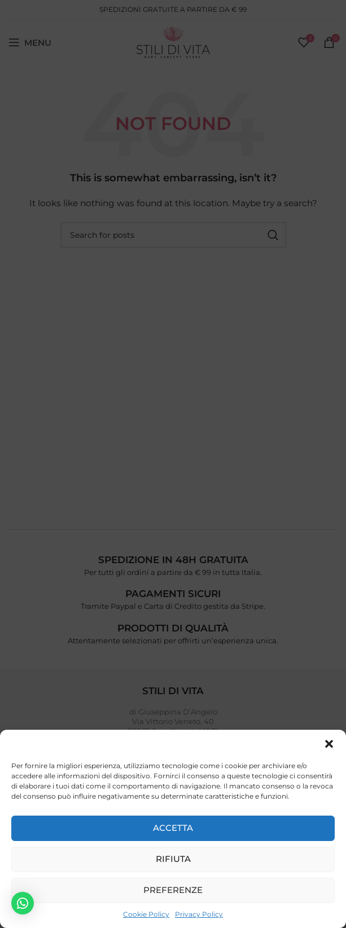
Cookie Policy (146, 914)
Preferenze (173, 890)
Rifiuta (173, 858)
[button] (329, 744)
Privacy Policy (199, 914)
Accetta (173, 827)
